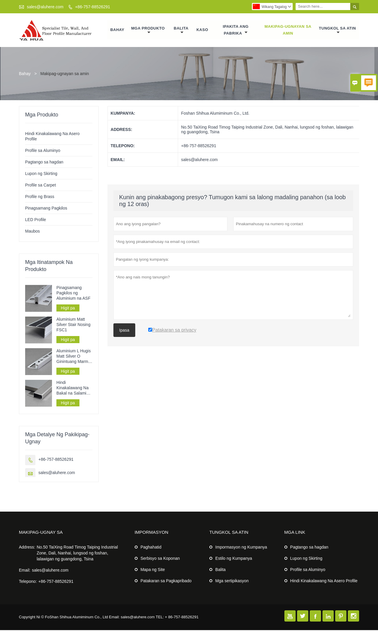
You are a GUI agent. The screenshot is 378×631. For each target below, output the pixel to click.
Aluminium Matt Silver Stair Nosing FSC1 (73, 325)
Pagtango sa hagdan (44, 162)
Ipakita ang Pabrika (236, 30)
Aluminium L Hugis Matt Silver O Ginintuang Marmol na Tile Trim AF (73, 357)
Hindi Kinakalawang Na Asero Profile (324, 581)
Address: (27, 548)
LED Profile (35, 220)
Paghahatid (151, 548)
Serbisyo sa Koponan (160, 559)
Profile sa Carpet (40, 186)
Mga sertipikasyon (232, 581)
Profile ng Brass (39, 197)
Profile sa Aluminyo (42, 151)
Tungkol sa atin (337, 31)
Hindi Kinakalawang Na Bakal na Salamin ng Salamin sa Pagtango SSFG (72, 389)
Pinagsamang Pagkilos (46, 209)
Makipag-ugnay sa (41, 533)
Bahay (117, 30)
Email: (24, 571)
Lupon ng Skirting (41, 174)
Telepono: (28, 582)
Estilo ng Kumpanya (233, 559)
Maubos (32, 232)
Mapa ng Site (153, 570)
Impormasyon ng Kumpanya (241, 548)
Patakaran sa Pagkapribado (166, 581)
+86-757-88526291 (92, 6)
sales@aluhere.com (45, 6)
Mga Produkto (148, 31)
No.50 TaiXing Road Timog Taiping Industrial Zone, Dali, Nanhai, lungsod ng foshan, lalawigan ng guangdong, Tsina (77, 554)
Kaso (202, 30)
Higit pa (68, 308)
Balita (181, 31)
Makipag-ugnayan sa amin (288, 30)
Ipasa (124, 331)
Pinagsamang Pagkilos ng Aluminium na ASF (73, 293)
